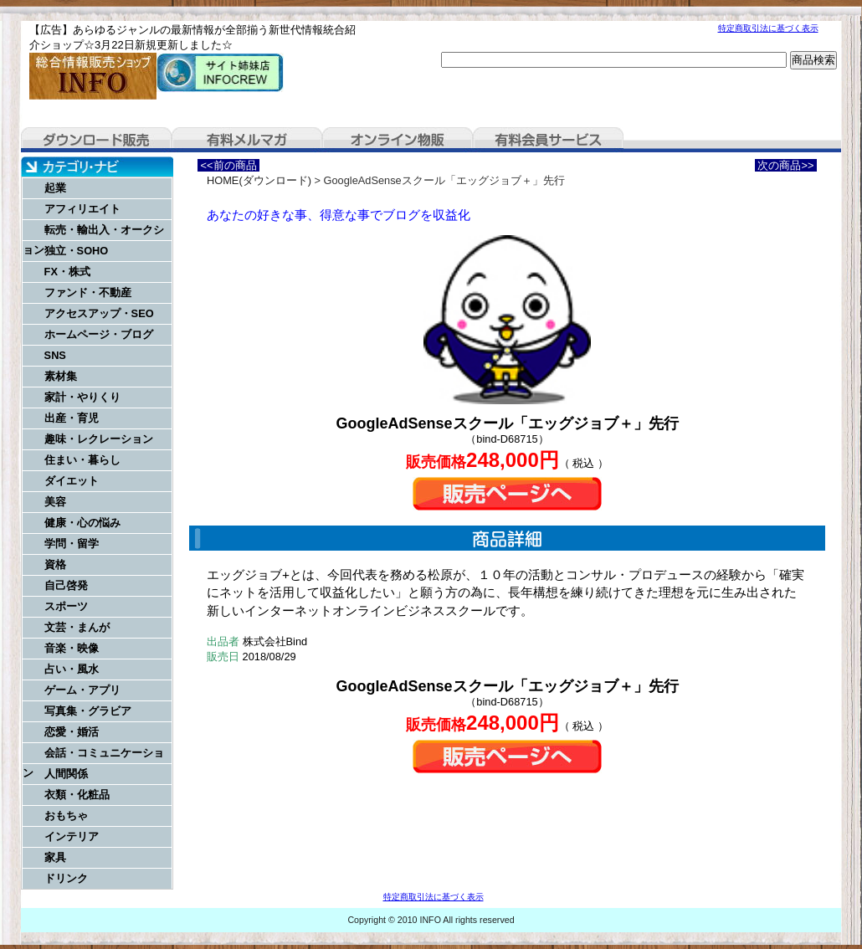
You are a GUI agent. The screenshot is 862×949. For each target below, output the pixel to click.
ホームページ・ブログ (98, 334)
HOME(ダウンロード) (259, 180)
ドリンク (66, 878)
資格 (55, 564)
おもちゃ (66, 815)
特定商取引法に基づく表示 (768, 28)
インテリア (71, 836)
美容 (55, 501)
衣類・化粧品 (77, 794)
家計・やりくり (82, 397)
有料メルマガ (247, 139)
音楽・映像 (71, 648)
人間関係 (66, 773)
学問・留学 (71, 543)
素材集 (60, 376)
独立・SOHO (76, 250)
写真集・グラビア (87, 711)
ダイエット (71, 480)
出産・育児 (71, 418)
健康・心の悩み (82, 522)
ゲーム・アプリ (82, 690)
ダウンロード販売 (96, 139)
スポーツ (66, 606)
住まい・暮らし (82, 460)
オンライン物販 (397, 139)
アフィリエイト (82, 209)
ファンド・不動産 (87, 292)
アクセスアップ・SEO (99, 313)
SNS (55, 355)
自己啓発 (66, 585)
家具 (55, 857)
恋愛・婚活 (71, 732)
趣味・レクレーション (98, 439)
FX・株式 (67, 271)
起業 (55, 188)
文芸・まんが (77, 627)
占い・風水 (71, 669)
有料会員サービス (548, 139)
